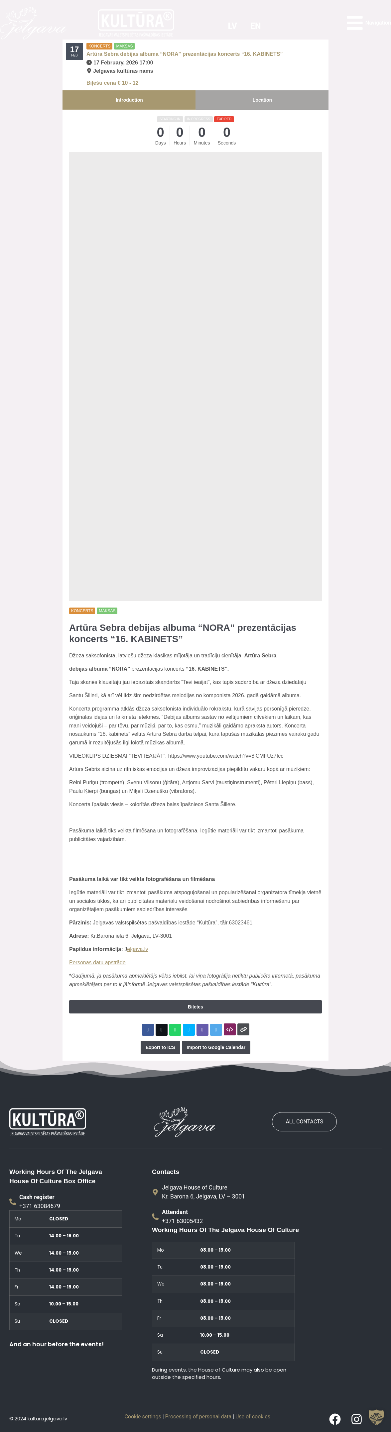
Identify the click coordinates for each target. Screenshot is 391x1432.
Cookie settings (142, 1416)
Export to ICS (160, 1047)
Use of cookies (252, 1416)
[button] (376, 1417)
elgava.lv (137, 949)
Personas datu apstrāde (97, 962)
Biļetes (195, 1006)
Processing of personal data (198, 1416)
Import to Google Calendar (216, 1047)
